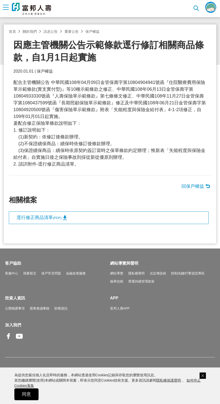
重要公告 (72, 31)
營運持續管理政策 (141, 281)
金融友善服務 (76, 273)
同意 (26, 394)
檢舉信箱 (116, 281)
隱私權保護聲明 (168, 380)
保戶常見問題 (51, 273)
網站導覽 (116, 273)
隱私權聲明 (136, 273)
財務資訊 (61, 308)
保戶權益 (92, 31)
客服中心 (11, 273)
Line (30, 336)
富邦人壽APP (120, 308)
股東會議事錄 (39, 308)
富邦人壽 (31, 9)
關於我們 (30, 31)
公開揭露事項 (15, 308)
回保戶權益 (192, 186)
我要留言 (29, 273)
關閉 (203, 375)
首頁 (12, 31)
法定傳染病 (158, 273)
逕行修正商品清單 (39, 217)
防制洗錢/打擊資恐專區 (188, 273)
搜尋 (197, 7)
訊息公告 (51, 31)
